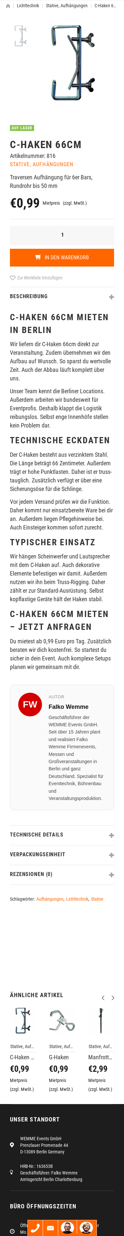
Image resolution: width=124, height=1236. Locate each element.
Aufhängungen (49, 899)
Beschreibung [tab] (29, 296)
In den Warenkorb (66, 257)
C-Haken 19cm (23, 1057)
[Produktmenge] (62, 235)
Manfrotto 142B (101, 1057)
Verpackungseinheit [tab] (37, 854)
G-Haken (59, 1057)
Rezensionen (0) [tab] (31, 874)
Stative (97, 899)
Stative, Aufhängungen (67, 5)
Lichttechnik (28, 5)
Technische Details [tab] (36, 835)
